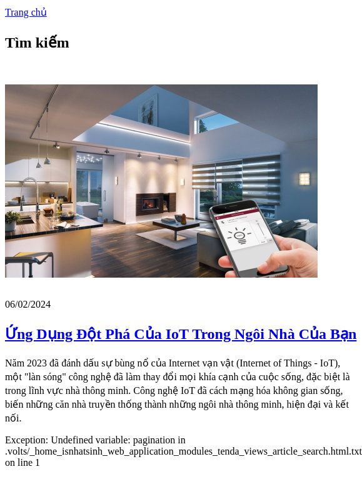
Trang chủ (26, 12)
